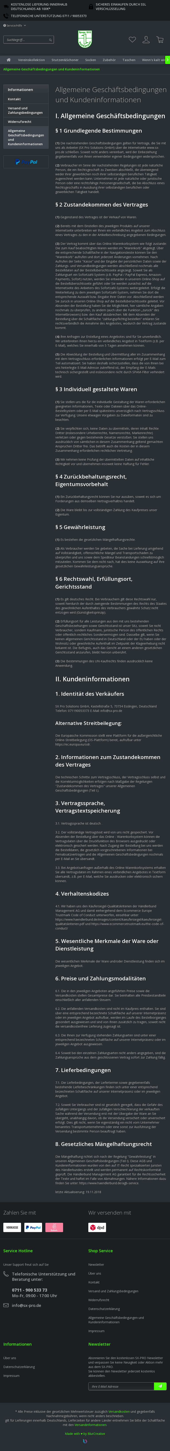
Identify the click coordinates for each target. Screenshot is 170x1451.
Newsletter (96, 1264)
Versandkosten (119, 1411)
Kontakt (14, 99)
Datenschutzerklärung (104, 1309)
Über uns (94, 1273)
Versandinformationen (90, 1425)
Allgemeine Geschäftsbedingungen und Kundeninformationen (26, 137)
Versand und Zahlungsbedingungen (25, 110)
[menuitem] (39, 40)
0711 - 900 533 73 (29, 1290)
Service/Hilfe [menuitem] (13, 25)
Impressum (96, 1331)
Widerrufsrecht (19, 122)
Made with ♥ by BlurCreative (85, 1434)
